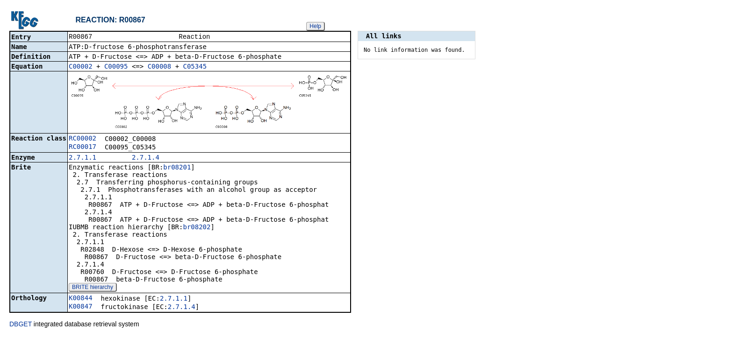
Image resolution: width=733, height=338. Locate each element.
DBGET (20, 325)
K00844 (81, 299)
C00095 (116, 67)
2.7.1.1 (82, 158)
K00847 (81, 307)
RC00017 (82, 147)
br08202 (196, 228)
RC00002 (82, 139)
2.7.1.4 (145, 158)
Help (315, 26)
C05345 (195, 67)
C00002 (81, 67)
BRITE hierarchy (92, 288)
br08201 (177, 168)
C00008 (160, 67)
